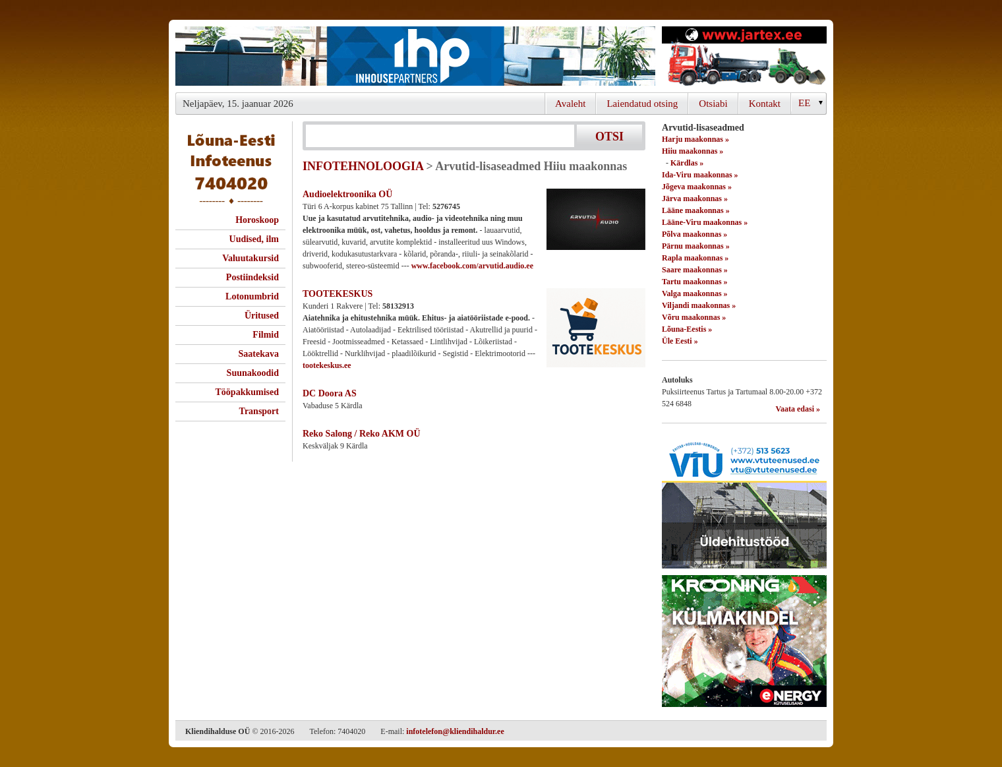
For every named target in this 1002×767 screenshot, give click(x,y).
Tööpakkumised (247, 392)
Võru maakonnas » (694, 317)
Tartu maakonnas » (695, 281)
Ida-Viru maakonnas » (700, 174)
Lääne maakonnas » (696, 210)
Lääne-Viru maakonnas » (705, 222)
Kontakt (765, 103)
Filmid (265, 335)
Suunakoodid (253, 373)
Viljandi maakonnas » (699, 305)
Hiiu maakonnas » (692, 151)
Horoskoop (257, 220)
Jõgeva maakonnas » (697, 186)
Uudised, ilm (254, 239)
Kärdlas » (686, 163)
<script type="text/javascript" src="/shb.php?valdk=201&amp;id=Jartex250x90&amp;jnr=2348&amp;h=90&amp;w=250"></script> (744, 56)
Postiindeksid (252, 277)
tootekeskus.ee (327, 365)
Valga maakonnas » (695, 293)
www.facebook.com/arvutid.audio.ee (472, 265)
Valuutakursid (250, 258)
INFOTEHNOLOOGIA (363, 166)
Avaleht (570, 103)
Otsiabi (713, 103)
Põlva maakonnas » (694, 234)
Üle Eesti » (680, 341)
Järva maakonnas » (695, 198)
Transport (259, 411)
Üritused (262, 316)
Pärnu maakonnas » (696, 246)
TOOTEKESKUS (337, 294)
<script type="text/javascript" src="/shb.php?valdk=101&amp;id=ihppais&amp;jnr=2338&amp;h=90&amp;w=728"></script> (415, 56)
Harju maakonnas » (695, 139)
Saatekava (259, 354)
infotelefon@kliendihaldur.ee (455, 731)
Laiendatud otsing (642, 103)
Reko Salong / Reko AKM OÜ (362, 434)
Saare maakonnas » (695, 269)
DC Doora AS (330, 393)
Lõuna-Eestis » (687, 329)
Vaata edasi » (797, 409)
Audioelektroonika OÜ (347, 194)
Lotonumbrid (252, 296)
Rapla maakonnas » (695, 257)
